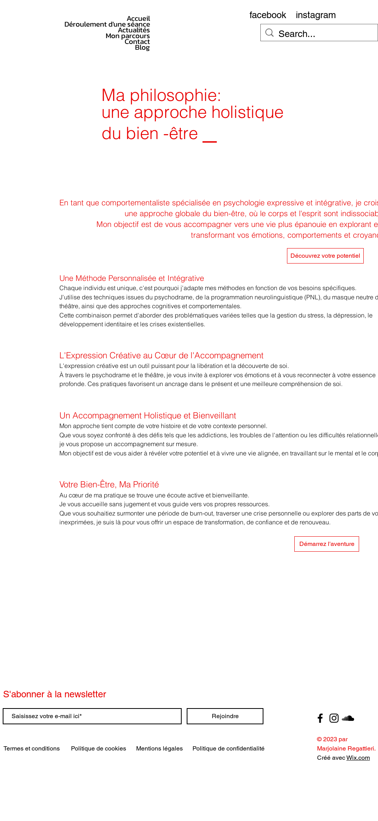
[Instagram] (334, 718)
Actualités (134, 30)
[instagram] (315, 15)
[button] (326, 544)
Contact (137, 41)
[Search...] (319, 34)
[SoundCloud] (348, 718)
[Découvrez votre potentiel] (325, 256)
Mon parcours (128, 36)
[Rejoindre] (225, 716)
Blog (142, 47)
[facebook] (268, 15)
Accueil (138, 18)
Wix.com (358, 757)
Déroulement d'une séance (126, 24)
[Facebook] (320, 718)
